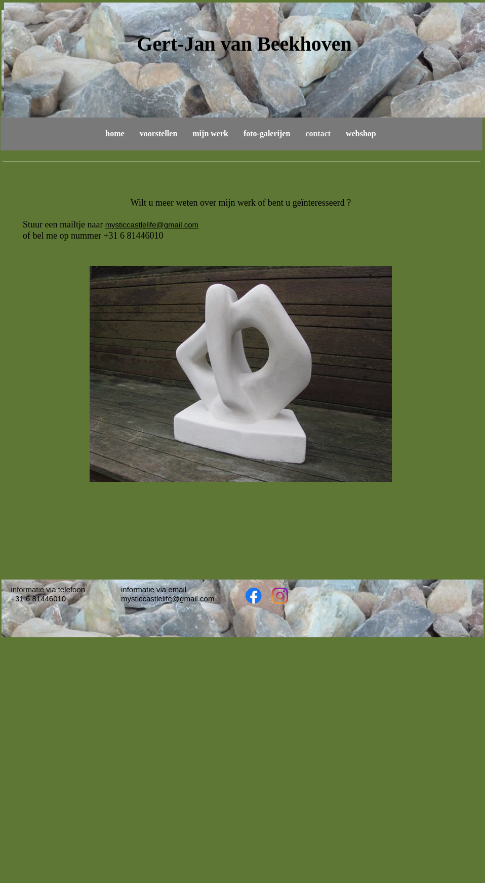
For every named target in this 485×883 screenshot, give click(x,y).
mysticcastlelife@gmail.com (151, 224)
